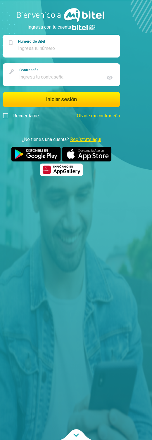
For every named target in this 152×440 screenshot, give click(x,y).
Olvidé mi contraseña (98, 116)
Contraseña (29, 70)
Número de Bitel (31, 41)
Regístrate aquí (85, 139)
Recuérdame (21, 116)
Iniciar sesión (61, 99)
